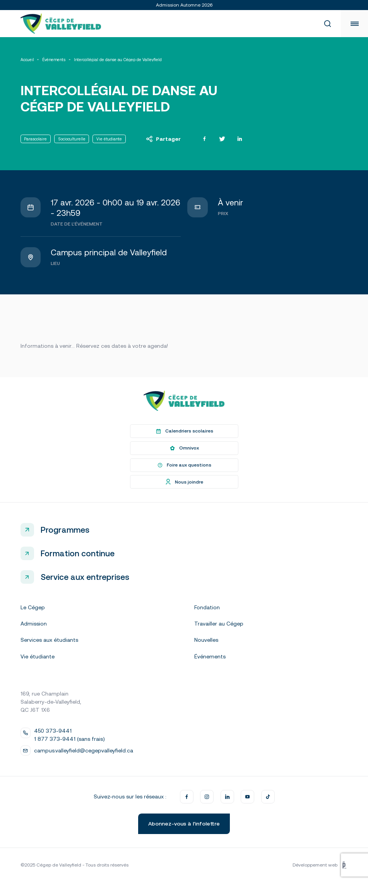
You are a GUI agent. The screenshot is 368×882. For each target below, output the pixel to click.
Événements (53, 60)
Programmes (65, 529)
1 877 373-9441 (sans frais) (69, 739)
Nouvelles (206, 640)
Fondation (207, 607)
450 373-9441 (53, 731)
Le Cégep (33, 607)
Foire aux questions (184, 465)
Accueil (27, 60)
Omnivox (184, 448)
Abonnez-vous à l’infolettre (184, 823)
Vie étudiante (38, 656)
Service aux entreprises (85, 576)
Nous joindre (184, 482)
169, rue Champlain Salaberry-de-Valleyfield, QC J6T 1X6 (51, 702)
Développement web (320, 864)
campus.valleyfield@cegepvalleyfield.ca (83, 750)
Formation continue (78, 553)
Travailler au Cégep (218, 623)
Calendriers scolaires (184, 431)
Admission (34, 623)
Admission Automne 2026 (184, 5)
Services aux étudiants (49, 640)
